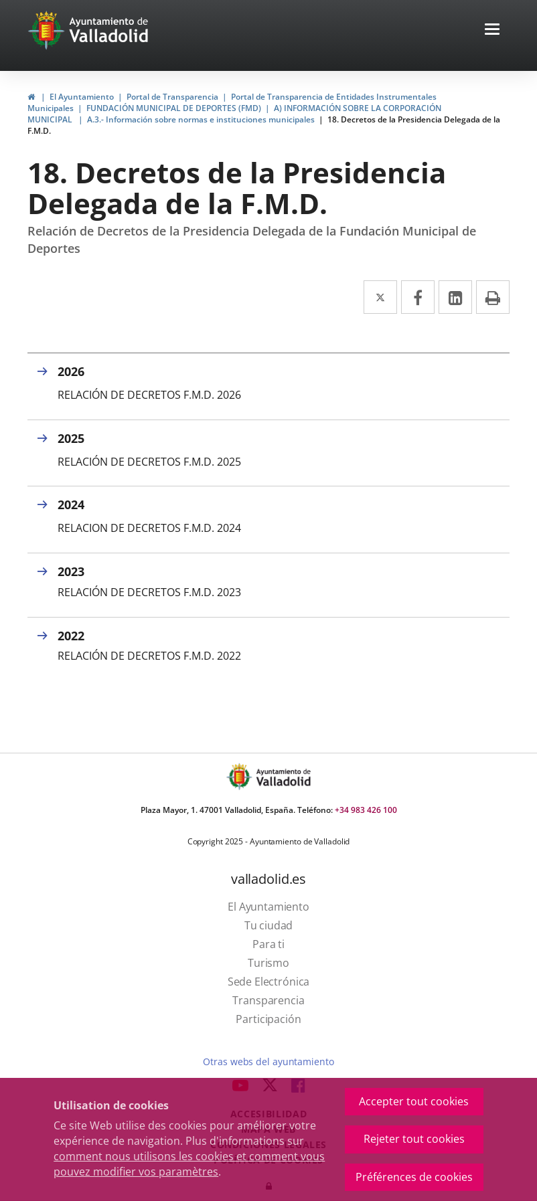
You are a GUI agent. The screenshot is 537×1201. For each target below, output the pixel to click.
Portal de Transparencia (172, 96)
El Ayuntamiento (82, 96)
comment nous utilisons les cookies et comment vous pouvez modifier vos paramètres (189, 1164)
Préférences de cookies (414, 1177)
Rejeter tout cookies (414, 1138)
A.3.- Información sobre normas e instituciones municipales (201, 119)
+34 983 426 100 (366, 810)
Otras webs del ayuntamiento (268, 1061)
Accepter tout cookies (414, 1101)
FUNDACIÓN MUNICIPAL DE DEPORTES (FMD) (173, 108)
